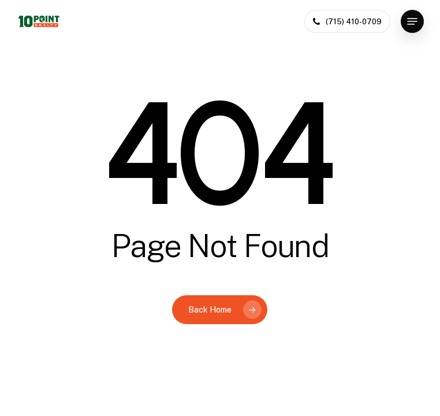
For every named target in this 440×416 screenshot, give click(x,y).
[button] (412, 21)
